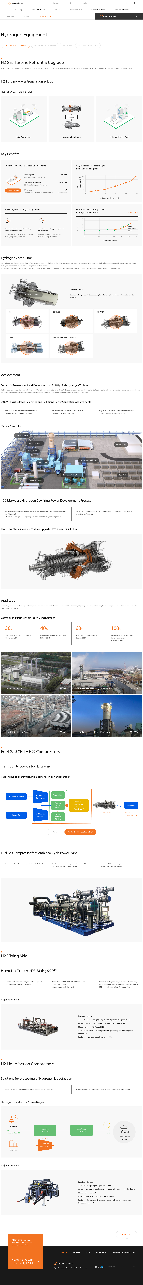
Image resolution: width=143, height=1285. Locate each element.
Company (56, 3)
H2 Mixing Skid (67, 45)
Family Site (111, 1266)
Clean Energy (18, 10)
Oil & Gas (57, 10)
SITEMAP (64, 1253)
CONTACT (76, 1253)
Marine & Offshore (38, 10)
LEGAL (88, 1253)
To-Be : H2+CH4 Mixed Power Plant (80, 832)
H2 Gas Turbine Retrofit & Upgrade (15, 45)
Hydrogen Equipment (45, 16)
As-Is (55, 832)
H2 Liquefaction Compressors (88, 45)
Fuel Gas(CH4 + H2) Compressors (45, 45)
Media (85, 3)
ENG (127, 3)
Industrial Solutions (98, 10)
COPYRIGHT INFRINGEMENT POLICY (124, 1253)
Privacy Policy (101, 1253)
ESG (71, 3)
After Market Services (121, 10)
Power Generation (75, 10)
